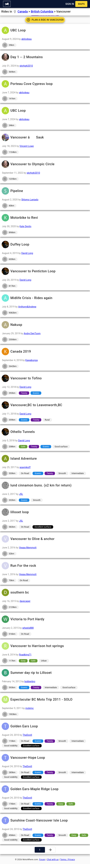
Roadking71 (25, 654)
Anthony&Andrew (27, 306)
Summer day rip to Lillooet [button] (45, 673)
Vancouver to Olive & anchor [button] (45, 539)
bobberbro (29, 681)
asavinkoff (25, 467)
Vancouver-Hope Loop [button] (45, 758)
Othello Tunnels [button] (45, 432)
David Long (27, 253)
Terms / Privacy (67, 859)
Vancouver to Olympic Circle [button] (45, 164)
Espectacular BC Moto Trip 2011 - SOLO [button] (45, 699)
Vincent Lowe (26, 146)
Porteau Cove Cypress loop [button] (45, 84)
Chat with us (53, 859)
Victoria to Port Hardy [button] (45, 619)
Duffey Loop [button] (45, 244)
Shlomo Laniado (29, 199)
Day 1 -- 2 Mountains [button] (45, 57)
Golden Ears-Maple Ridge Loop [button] (45, 789)
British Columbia (42, 11)
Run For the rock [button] (45, 566)
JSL (21, 494)
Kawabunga (31, 360)
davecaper (24, 601)
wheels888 (28, 628)
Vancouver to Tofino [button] (45, 378)
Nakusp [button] (45, 325)
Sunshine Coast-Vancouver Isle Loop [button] (45, 820)
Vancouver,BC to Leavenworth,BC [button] (45, 405)
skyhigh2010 (26, 65)
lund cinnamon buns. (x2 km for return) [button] (45, 485)
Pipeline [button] (45, 191)
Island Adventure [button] (45, 459)
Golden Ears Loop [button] (45, 726)
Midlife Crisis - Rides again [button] (45, 298)
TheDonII (27, 735)
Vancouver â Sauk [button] (45, 137)
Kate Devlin (25, 226)
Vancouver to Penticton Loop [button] (45, 271)
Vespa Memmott (27, 547)
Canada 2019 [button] (45, 351)
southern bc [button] (45, 592)
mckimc (29, 708)
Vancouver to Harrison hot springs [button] (45, 646)
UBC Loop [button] (45, 30)
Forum (42, 859)
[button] (7, 4)
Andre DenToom (32, 333)
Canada (23, 11)
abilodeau (26, 39)
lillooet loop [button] (45, 512)
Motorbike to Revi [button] (45, 218)
